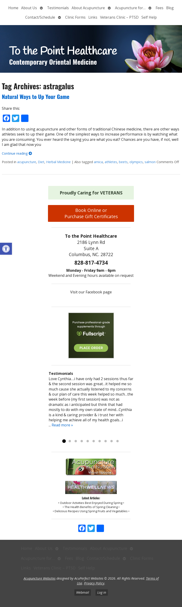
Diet (41, 162)
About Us (29, 7)
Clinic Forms (75, 17)
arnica (98, 162)
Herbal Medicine (58, 162)
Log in (101, 592)
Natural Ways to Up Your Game (35, 96)
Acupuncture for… (130, 7)
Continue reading (17, 153)
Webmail (82, 592)
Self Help (149, 17)
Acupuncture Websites (40, 578)
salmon (150, 162)
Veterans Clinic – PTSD (119, 17)
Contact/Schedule (40, 17)
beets (123, 162)
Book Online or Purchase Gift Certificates (91, 213)
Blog (170, 7)
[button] (6, 249)
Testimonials (58, 7)
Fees (159, 7)
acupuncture (26, 162)
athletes (111, 162)
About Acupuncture (88, 7)
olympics (136, 162)
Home (13, 7)
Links (92, 17)
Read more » (62, 425)
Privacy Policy (94, 583)
